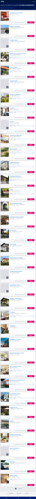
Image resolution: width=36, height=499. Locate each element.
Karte (18, 15)
